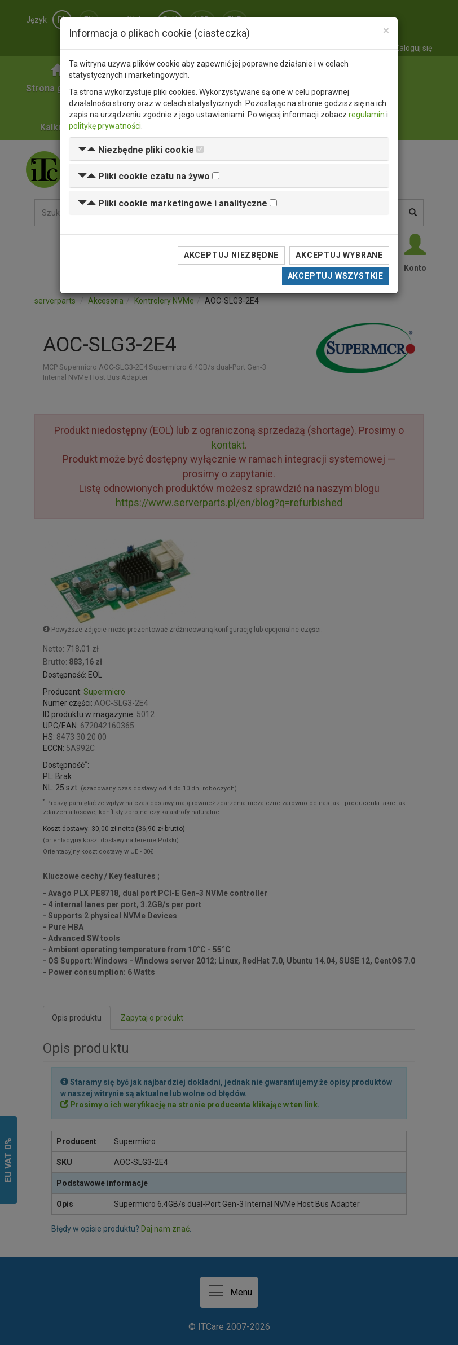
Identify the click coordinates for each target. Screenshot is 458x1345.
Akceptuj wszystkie (336, 275)
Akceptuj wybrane (339, 255)
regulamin (367, 114)
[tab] (229, 149)
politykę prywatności (105, 125)
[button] (136, 149)
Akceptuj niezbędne (231, 255)
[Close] (386, 31)
